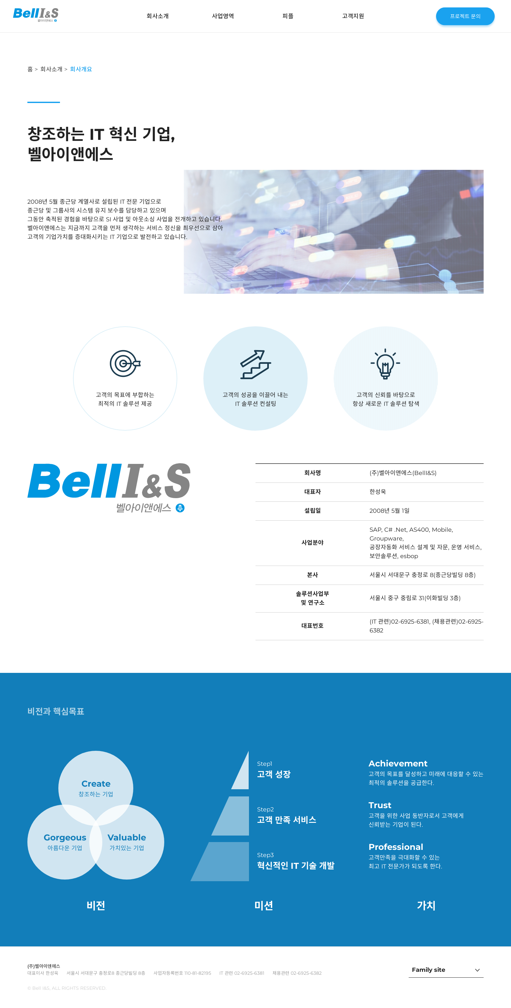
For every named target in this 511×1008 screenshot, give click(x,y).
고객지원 (353, 16)
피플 (288, 16)
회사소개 (158, 16)
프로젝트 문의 (465, 16)
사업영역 (223, 16)
